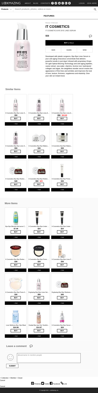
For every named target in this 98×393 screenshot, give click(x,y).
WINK (85, 50)
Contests (45, 3)
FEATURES (49, 16)
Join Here (92, 3)
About (28, 3)
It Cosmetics (57, 26)
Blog (35, 3)
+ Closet (19, 378)
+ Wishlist (12, 378)
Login (82, 3)
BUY (69, 43)
